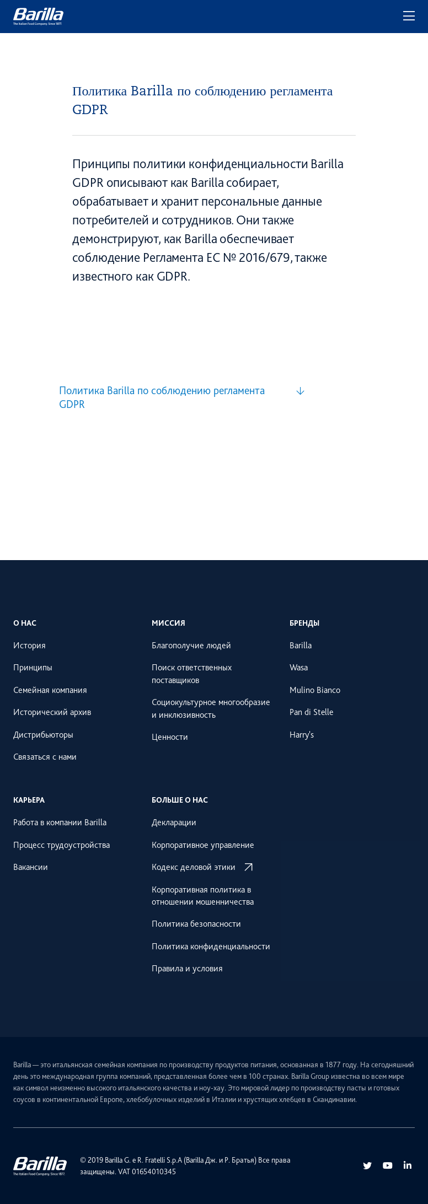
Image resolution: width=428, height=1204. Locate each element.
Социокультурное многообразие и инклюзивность (211, 708)
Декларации (174, 822)
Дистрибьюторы (43, 735)
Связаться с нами (45, 757)
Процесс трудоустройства (61, 845)
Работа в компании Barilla (59, 822)
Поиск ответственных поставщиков (192, 674)
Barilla (301, 646)
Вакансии (30, 867)
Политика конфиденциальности (211, 947)
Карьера (29, 800)
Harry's (302, 735)
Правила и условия (187, 969)
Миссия (168, 623)
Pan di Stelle (311, 712)
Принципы (32, 668)
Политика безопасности (196, 924)
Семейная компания (50, 690)
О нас (24, 623)
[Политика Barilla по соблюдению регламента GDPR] (181, 397)
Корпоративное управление (203, 845)
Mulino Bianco (315, 690)
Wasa (299, 668)
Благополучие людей (191, 646)
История (29, 646)
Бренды (304, 623)
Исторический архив (52, 712)
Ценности (170, 737)
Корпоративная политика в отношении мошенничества (203, 896)
